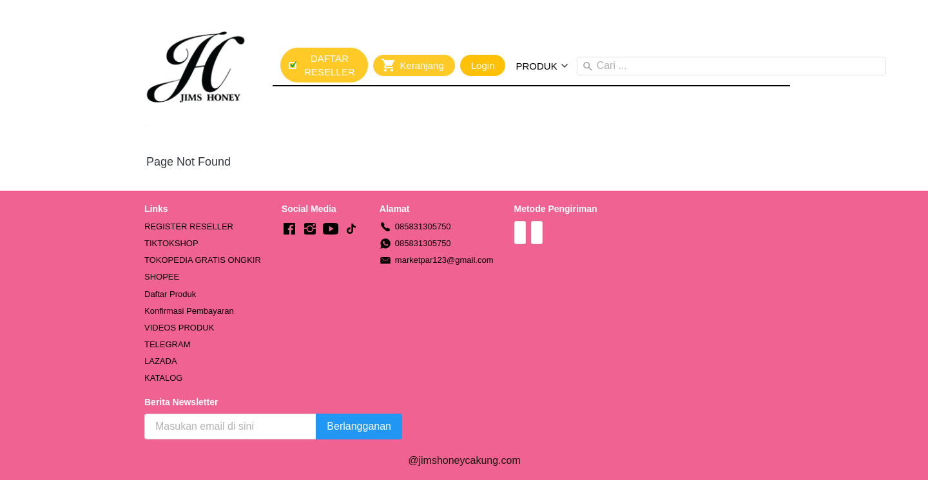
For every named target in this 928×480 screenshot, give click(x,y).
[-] (289, 229)
